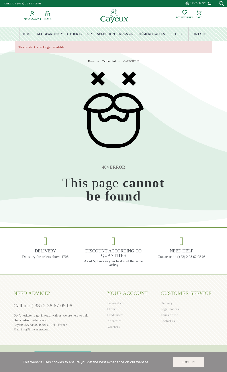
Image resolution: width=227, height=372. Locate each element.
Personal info (116, 303)
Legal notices (170, 309)
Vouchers (113, 327)
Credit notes (115, 315)
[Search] (221, 3)
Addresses (114, 321)
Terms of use (169, 315)
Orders (112, 309)
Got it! (188, 362)
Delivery (167, 303)
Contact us (168, 321)
